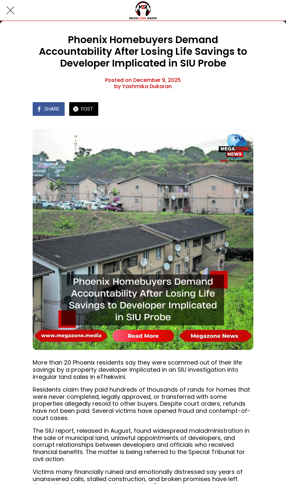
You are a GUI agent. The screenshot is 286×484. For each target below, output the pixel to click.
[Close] (10, 10)
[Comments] (245, 109)
